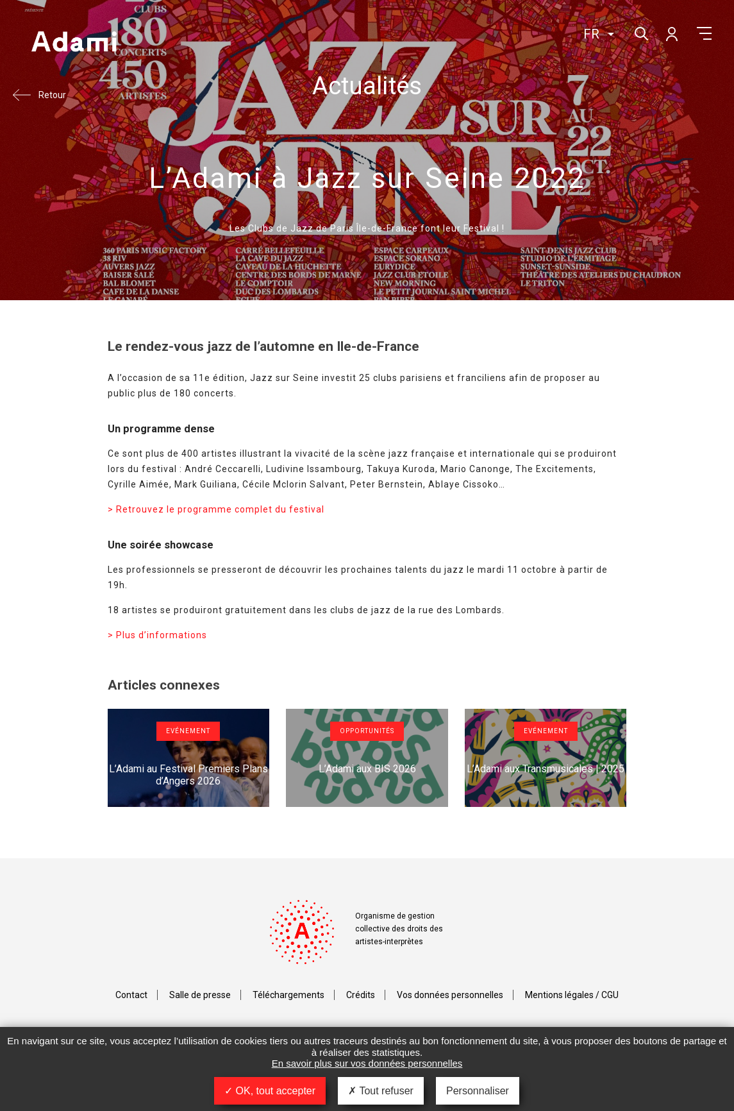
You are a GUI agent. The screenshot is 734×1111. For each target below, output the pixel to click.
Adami (74, 43)
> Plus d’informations (157, 635)
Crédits (360, 995)
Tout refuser (380, 1090)
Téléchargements (288, 995)
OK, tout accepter (269, 1090)
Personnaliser (477, 1090)
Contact (131, 995)
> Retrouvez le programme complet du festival (216, 509)
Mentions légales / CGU (572, 995)
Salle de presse (200, 995)
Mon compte (671, 33)
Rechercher (640, 32)
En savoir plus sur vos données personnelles (367, 1063)
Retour (52, 95)
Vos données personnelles (450, 995)
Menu (704, 33)
